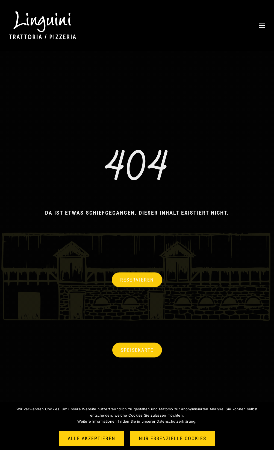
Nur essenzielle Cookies (172, 438)
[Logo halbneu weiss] (42, 13)
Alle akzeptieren (91, 438)
